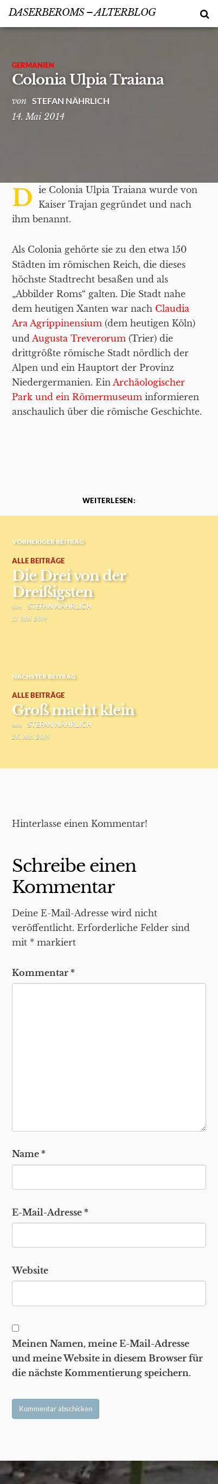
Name (29, 1153)
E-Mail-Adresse (50, 1212)
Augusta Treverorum (79, 338)
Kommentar (43, 972)
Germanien (33, 65)
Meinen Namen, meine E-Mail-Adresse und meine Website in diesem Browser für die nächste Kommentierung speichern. (107, 1358)
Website (30, 1270)
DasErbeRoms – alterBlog (82, 12)
